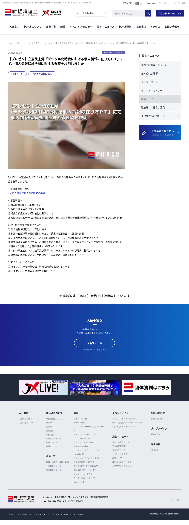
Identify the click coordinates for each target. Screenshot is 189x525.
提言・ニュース (105, 26)
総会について (51, 442)
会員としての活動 (53, 438)
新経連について (32, 26)
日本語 (165, 3)
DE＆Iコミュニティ (82, 481)
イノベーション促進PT (83, 442)
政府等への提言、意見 (42, 73)
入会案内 (14, 26)
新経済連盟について (54, 418)
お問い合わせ (172, 26)
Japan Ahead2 (80, 422)
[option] (43, 387)
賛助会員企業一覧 (53, 469)
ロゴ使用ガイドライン (61, 514)
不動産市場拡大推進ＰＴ (84, 462)
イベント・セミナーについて (124, 418)
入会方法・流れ (25, 418)
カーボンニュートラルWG (85, 477)
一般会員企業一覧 (53, 465)
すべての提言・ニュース (154, 65)
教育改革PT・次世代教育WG (86, 466)
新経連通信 (125, 26)
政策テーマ (17, 73)
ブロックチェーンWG (83, 473)
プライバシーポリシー (17, 514)
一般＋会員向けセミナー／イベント (127, 422)
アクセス (155, 26)
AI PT (76, 430)
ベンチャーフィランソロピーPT (87, 450)
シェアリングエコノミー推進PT (87, 458)
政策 (62, 26)
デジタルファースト (113, 52)
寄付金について (52, 446)
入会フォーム (94, 343)
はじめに (50, 422)
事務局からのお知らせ (153, 116)
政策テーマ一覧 (80, 418)
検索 (148, 13)
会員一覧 (51, 26)
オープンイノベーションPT (85, 434)
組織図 (49, 426)
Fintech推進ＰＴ (81, 454)
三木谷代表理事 (149, 73)
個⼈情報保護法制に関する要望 (28, 193)
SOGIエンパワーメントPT (85, 470)
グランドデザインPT (82, 438)
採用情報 (141, 26)
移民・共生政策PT (81, 446)
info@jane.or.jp (76, 500)
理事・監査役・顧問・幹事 (57, 462)
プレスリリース (149, 82)
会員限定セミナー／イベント (124, 426)
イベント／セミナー (81, 26)
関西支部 (50, 430)
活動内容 (50, 434)
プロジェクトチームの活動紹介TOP (89, 426)
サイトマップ (39, 514)
